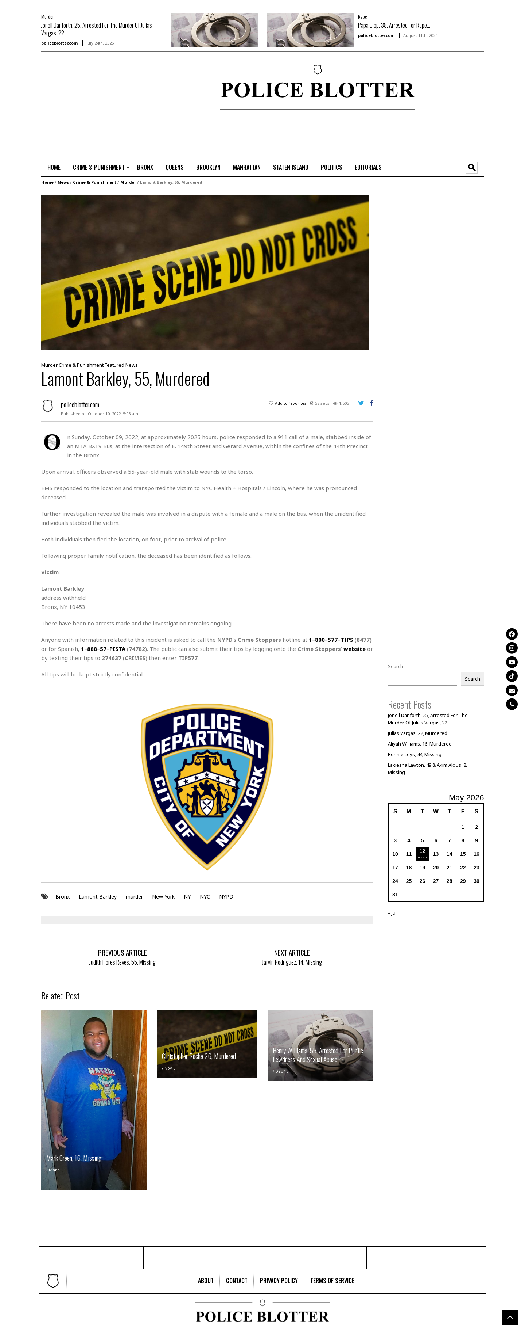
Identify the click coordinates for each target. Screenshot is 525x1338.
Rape (362, 16)
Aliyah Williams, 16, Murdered (420, 743)
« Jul (392, 912)
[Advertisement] (63, 88)
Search (395, 666)
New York (163, 896)
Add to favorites (291, 403)
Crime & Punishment (94, 182)
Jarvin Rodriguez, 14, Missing (292, 961)
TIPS (347, 639)
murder (134, 896)
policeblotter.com (59, 43)
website (354, 648)
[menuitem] (54, 167)
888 (92, 648)
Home (47, 182)
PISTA (117, 648)
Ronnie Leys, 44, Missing (415, 754)
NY (187, 896)
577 (333, 639)
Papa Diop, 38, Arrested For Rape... (394, 25)
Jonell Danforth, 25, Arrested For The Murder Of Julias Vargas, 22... (96, 29)
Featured (114, 365)
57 (103, 648)
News (63, 182)
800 (320, 639)
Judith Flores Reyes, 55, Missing (122, 961)
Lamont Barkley (98, 896)
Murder (47, 16)
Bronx (62, 896)
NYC (205, 896)
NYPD (226, 896)
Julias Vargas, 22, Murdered (417, 733)
